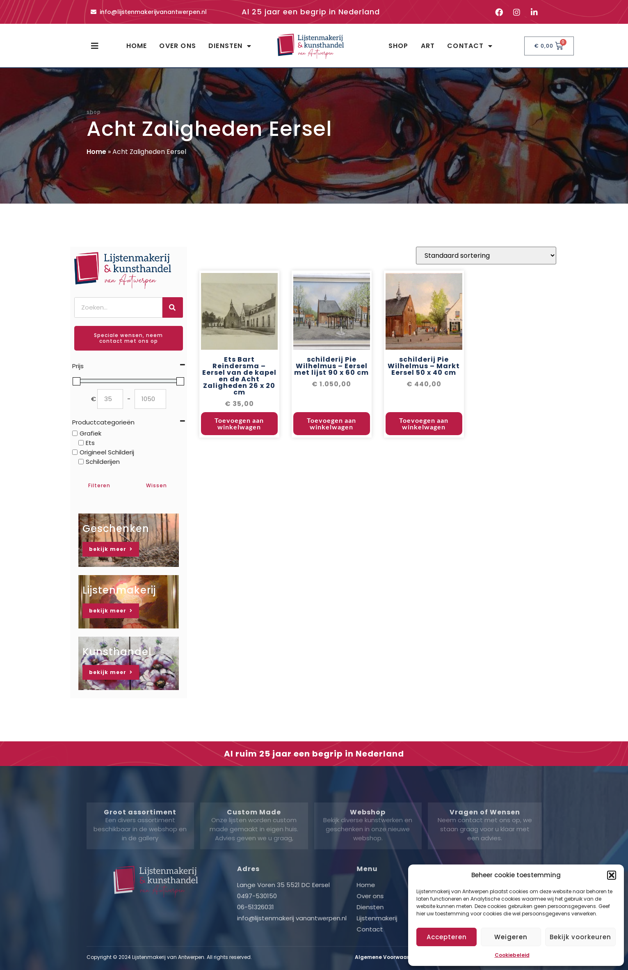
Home (136, 45)
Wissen (156, 485)
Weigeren (511, 937)
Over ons (177, 45)
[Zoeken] (172, 307)
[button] (611, 875)
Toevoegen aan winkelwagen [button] (239, 433)
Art (428, 45)
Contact (470, 46)
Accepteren (447, 937)
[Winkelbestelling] (486, 265)
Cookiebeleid (512, 955)
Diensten (229, 46)
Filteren (99, 485)
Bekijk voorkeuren (580, 937)
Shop (398, 45)
